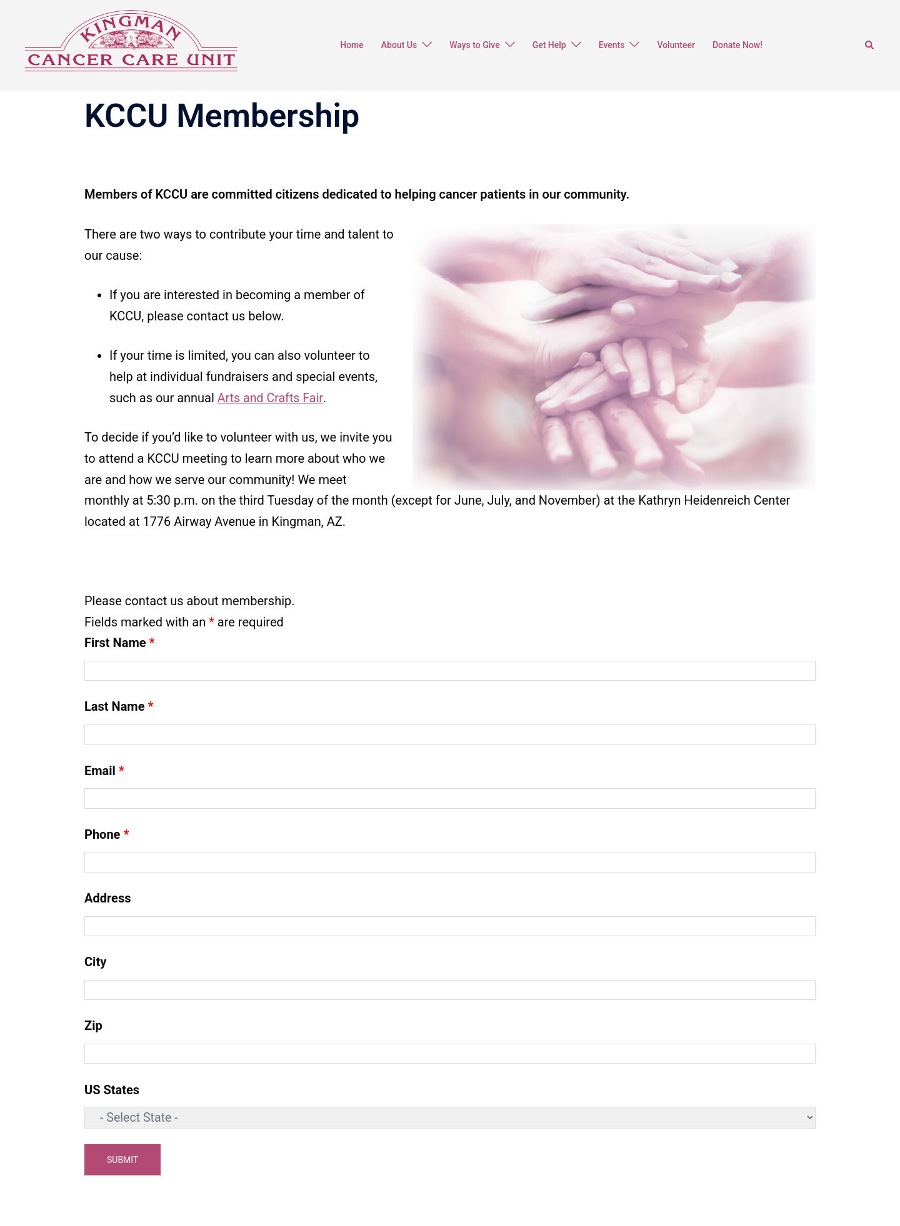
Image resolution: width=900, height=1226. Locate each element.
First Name (119, 642)
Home (352, 45)
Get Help (549, 45)
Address (107, 898)
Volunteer (675, 45)
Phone (106, 833)
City (95, 961)
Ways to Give (474, 45)
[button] (870, 45)
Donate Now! (737, 45)
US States (111, 1089)
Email (104, 770)
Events (612, 45)
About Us (399, 45)
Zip (93, 1025)
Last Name (119, 706)
